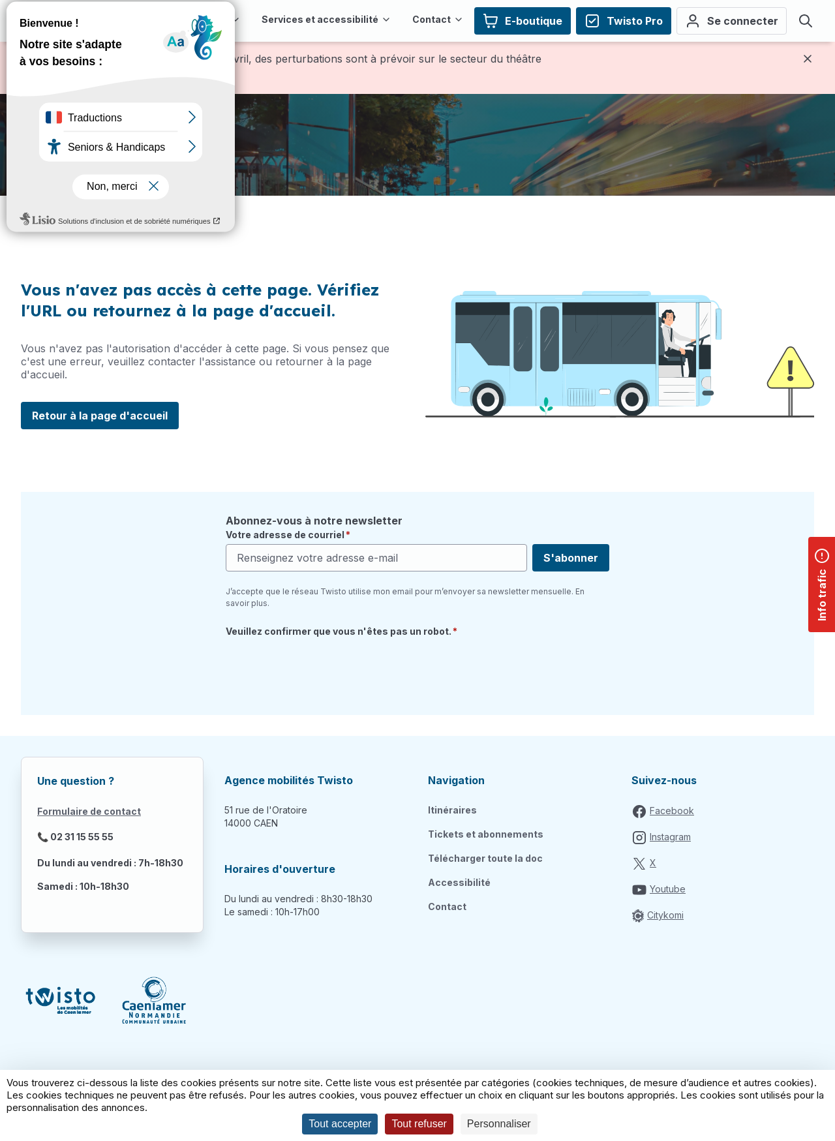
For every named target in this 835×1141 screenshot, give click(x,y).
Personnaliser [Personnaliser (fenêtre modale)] (499, 1123)
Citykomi (665, 914)
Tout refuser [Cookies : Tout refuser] (418, 1123)
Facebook (672, 810)
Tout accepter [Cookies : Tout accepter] (340, 1123)
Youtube (668, 888)
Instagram (670, 836)
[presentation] (325, 668)
